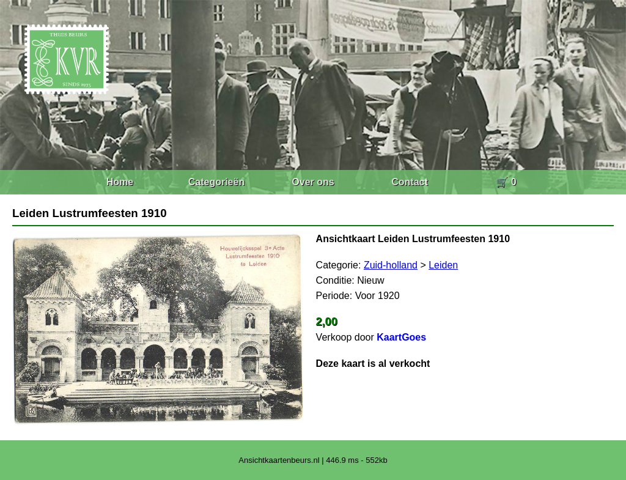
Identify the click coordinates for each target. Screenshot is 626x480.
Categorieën (216, 182)
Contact (409, 182)
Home (119, 182)
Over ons (313, 182)
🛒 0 (506, 182)
